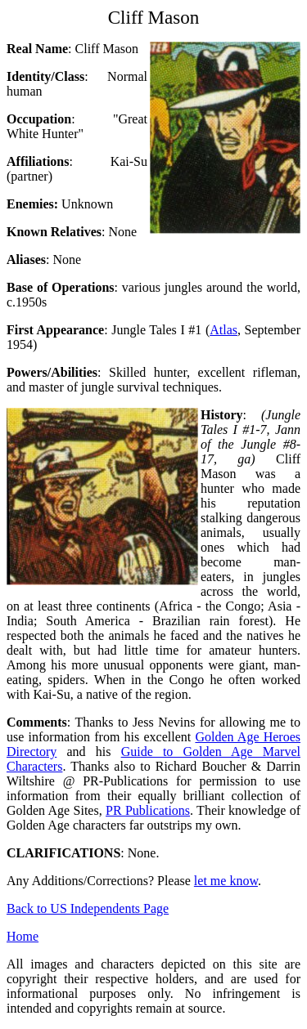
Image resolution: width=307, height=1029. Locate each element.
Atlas (223, 330)
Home (22, 936)
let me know (226, 881)
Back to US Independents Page (88, 908)
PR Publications (148, 810)
